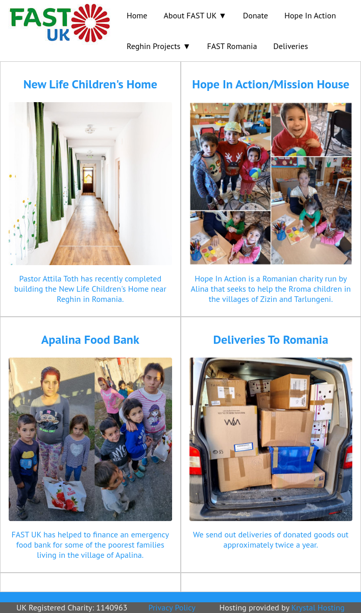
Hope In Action (310, 15)
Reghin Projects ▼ (158, 46)
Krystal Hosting (318, 607)
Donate (255, 15)
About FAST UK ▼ (194, 15)
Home (137, 15)
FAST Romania (232, 46)
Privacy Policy (172, 607)
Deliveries (290, 46)
